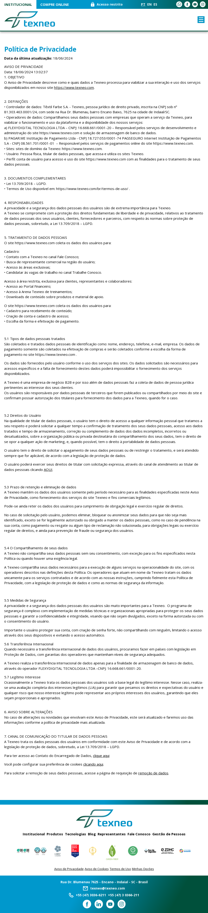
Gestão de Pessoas (169, 834)
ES (155, 5)
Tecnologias (75, 834)
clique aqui (101, 755)
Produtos (55, 834)
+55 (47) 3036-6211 (91, 895)
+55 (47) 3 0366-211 (123, 895)
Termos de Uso (120, 869)
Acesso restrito (110, 5)
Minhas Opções (143, 869)
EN (149, 5)
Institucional (18, 4)
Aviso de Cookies (97, 869)
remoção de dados (153, 773)
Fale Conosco (139, 834)
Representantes (112, 834)
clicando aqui (93, 764)
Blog (92, 834)
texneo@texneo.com (107, 888)
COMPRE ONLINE (54, 4)
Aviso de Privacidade (69, 869)
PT (143, 5)
